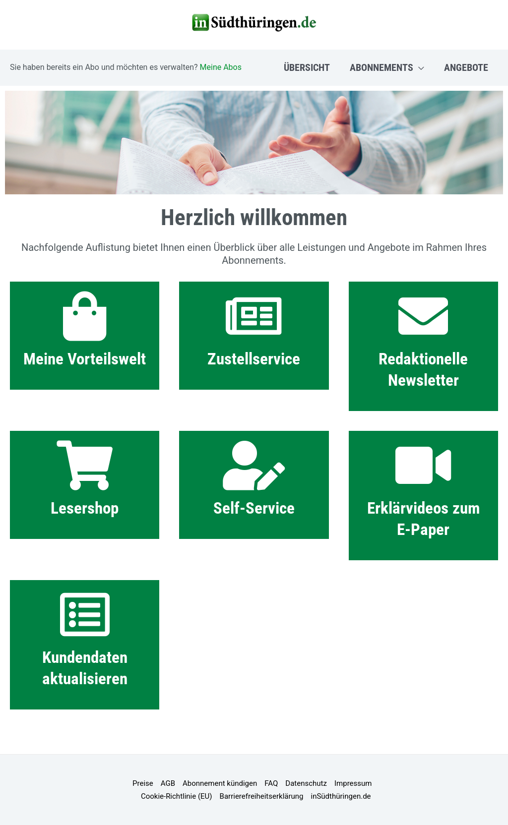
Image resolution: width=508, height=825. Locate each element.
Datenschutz (306, 783)
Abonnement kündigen (220, 783)
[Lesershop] (85, 465)
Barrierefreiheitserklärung (262, 796)
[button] (418, 67)
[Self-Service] (254, 465)
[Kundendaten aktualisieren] (85, 615)
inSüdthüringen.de (341, 796)
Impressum (353, 783)
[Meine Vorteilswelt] (85, 316)
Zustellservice (253, 358)
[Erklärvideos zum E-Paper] (423, 465)
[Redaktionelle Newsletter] (423, 316)
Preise (142, 783)
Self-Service (254, 508)
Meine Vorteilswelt (84, 358)
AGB (168, 783)
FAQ (271, 783)
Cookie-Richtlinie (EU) (176, 796)
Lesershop (85, 508)
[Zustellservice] (254, 316)
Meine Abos (221, 67)
